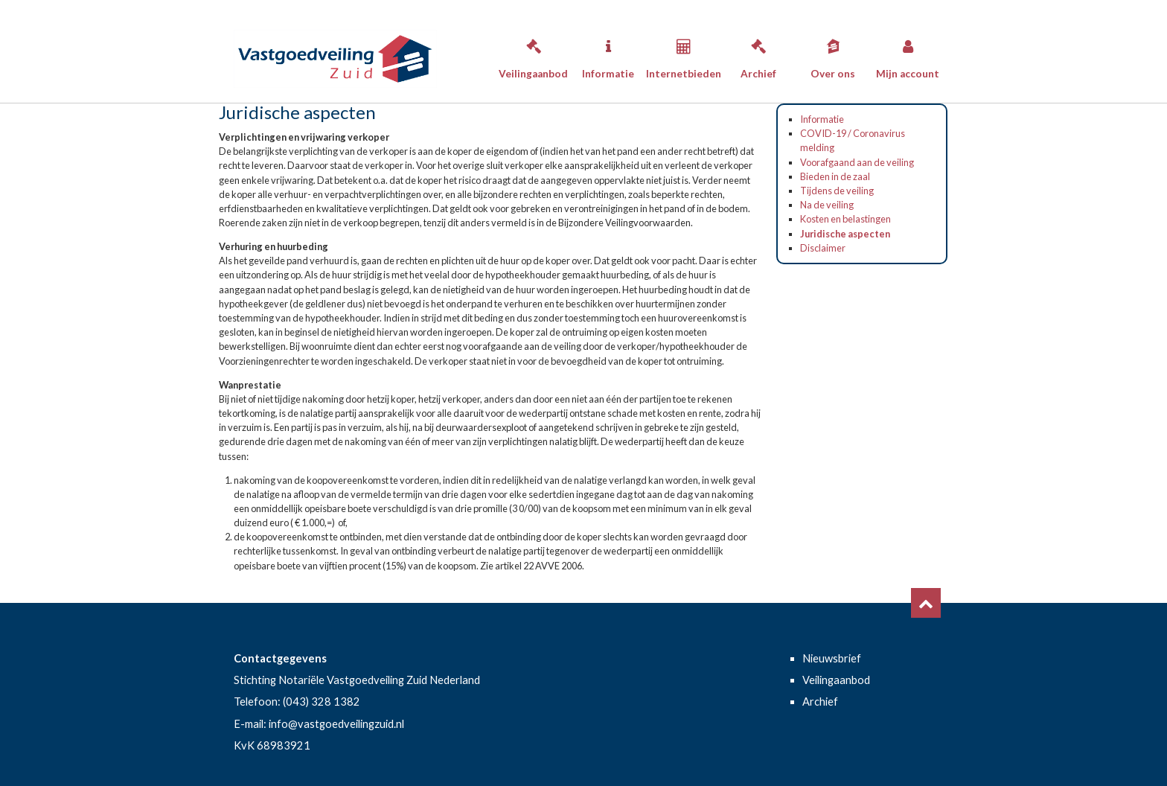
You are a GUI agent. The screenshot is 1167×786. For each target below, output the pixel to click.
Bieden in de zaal (835, 176)
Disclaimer (822, 248)
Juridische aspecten (845, 234)
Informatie (608, 55)
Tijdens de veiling (837, 190)
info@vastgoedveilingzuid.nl (336, 724)
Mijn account (907, 55)
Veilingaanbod (533, 55)
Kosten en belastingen (845, 219)
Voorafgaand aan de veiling (857, 162)
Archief (758, 55)
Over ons (832, 55)
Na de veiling (827, 205)
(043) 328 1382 (321, 701)
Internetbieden (683, 55)
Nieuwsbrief (831, 658)
